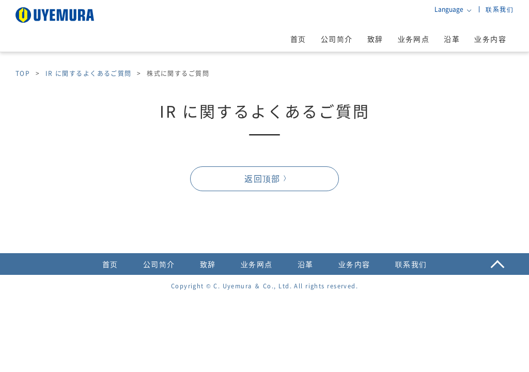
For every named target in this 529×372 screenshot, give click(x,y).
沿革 (452, 39)
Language (448, 9)
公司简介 (337, 39)
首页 (298, 39)
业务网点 (414, 39)
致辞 (375, 39)
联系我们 (500, 9)
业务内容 (490, 39)
